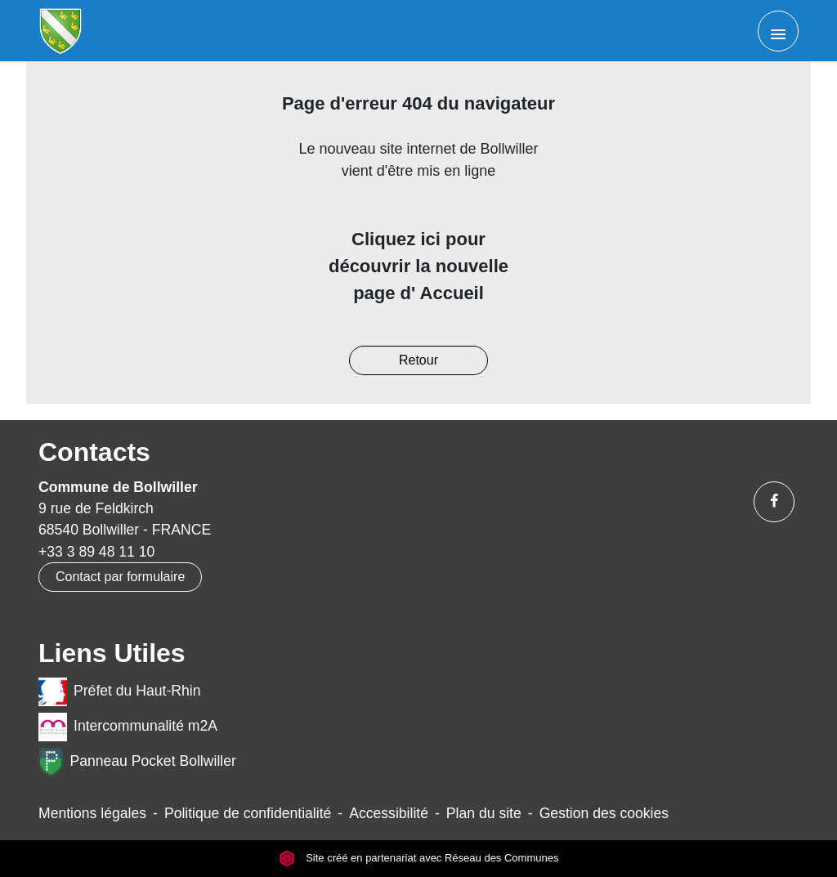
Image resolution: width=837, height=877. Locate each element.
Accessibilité (388, 813)
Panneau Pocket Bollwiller (137, 762)
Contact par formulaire (120, 577)
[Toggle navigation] (778, 31)
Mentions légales (92, 813)
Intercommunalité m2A (127, 727)
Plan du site (483, 813)
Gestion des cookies (604, 813)
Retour (418, 360)
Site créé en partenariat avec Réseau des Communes (419, 858)
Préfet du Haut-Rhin (119, 692)
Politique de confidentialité (247, 813)
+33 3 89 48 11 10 (96, 552)
